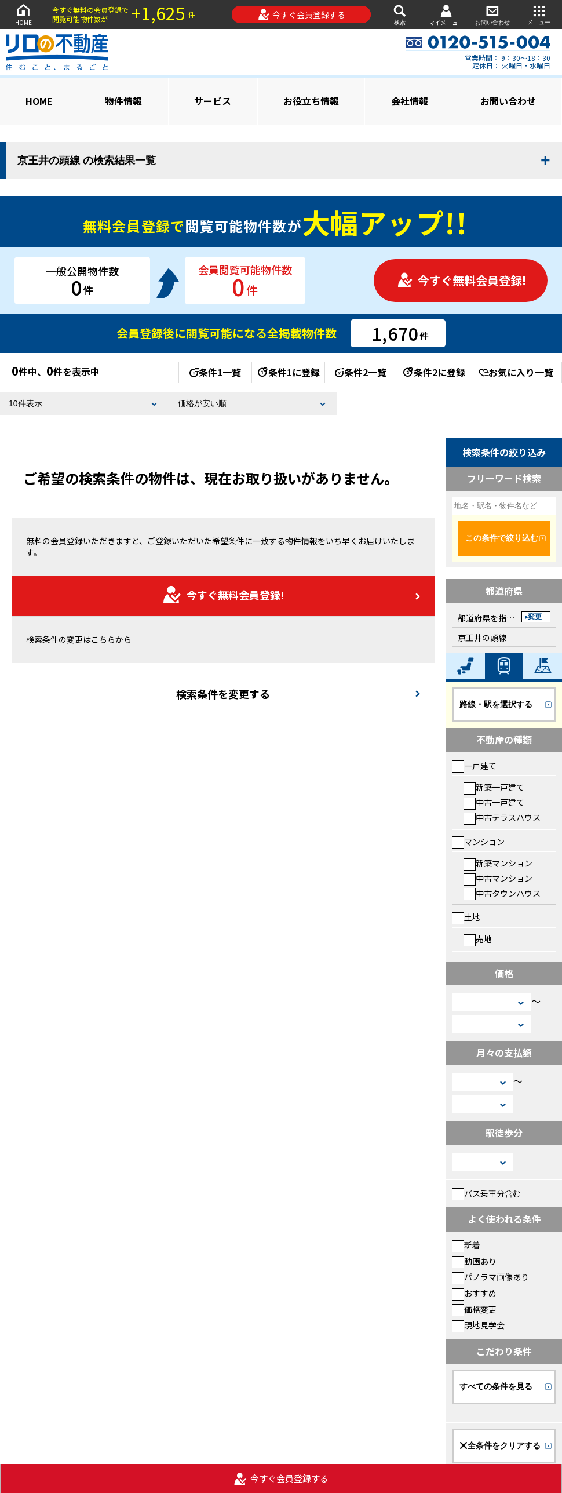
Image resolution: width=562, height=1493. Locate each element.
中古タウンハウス (502, 893)
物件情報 (123, 101)
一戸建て (474, 765)
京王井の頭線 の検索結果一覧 (86, 160)
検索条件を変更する (223, 693)
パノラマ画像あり (490, 1277)
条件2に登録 (433, 372)
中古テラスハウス (502, 817)
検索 (400, 14)
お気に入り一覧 (516, 372)
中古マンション (498, 878)
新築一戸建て (494, 787)
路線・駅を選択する (495, 704)
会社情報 (409, 101)
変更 (535, 617)
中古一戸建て (494, 802)
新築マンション (498, 863)
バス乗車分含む (486, 1193)
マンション (478, 841)
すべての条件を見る (495, 1386)
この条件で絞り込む (501, 537)
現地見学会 (478, 1325)
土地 (466, 917)
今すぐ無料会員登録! (462, 280)
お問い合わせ (492, 14)
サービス (212, 101)
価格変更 (474, 1309)
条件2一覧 (360, 372)
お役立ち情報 (311, 101)
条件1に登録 (288, 372)
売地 (478, 939)
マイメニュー (446, 15)
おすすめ (474, 1293)
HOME (23, 14)
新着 (466, 1245)
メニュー (539, 14)
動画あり (474, 1261)
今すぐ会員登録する (301, 14)
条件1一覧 (215, 372)
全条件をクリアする (500, 1445)
